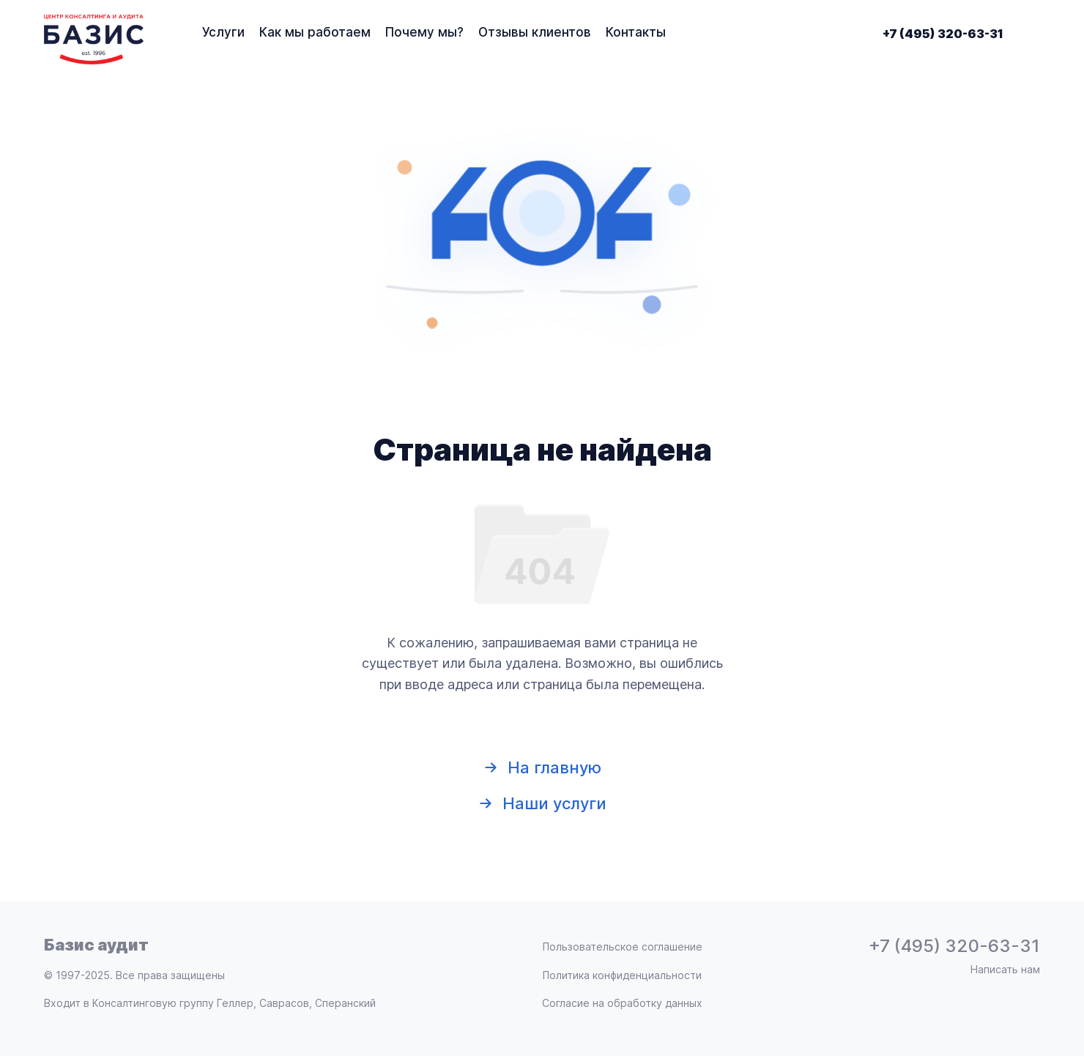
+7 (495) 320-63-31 (943, 33)
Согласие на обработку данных (622, 1003)
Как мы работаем (315, 32)
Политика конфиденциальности (622, 975)
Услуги (223, 32)
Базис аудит (96, 944)
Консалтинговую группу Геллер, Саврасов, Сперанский (234, 1003)
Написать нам (1005, 969)
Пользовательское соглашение (622, 947)
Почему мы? (424, 32)
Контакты (636, 32)
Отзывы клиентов (534, 32)
